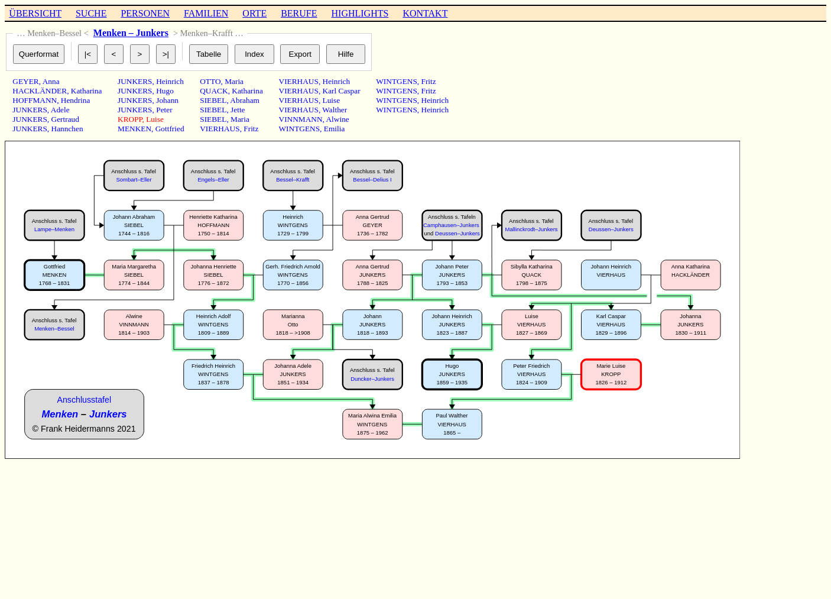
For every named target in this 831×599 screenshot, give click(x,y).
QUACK (214, 90)
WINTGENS (299, 128)
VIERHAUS (219, 128)
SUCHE (91, 13)
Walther (334, 109)
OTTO (210, 81)
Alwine (337, 119)
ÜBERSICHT (35, 13)
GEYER (25, 81)
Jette (238, 109)
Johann (167, 100)
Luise (155, 119)
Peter (164, 109)
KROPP (130, 119)
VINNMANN (301, 119)
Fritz (251, 128)
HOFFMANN (34, 100)
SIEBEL (213, 100)
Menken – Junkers (130, 33)
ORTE (254, 13)
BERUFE (299, 13)
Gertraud (65, 119)
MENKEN (134, 128)
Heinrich (170, 81)
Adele (60, 109)
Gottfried (169, 128)
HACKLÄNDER (39, 90)
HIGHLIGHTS (360, 13)
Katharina (86, 90)
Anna (51, 81)
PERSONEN (145, 13)
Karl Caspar (342, 90)
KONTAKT (424, 13)
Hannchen (67, 128)
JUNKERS (29, 109)
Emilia (334, 128)
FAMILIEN (206, 13)
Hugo (165, 90)
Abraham (244, 100)
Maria (234, 81)
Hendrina (75, 100)
